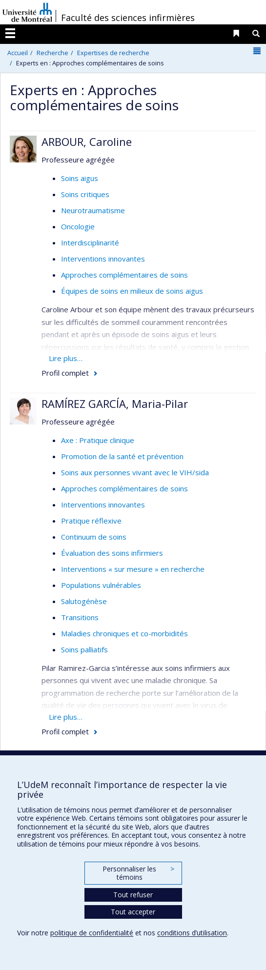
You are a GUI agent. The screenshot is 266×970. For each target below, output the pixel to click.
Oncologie (78, 226)
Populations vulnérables (101, 585)
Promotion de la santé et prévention (122, 456)
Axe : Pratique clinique (97, 440)
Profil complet (65, 373)
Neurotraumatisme (93, 210)
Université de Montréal (27, 12)
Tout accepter (133, 911)
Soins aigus (79, 178)
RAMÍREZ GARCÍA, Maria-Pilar (114, 403)
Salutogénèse (84, 601)
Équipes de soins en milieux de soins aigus (132, 291)
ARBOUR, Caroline (86, 141)
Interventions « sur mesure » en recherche (133, 569)
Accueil (17, 52)
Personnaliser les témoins (138, 873)
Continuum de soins (93, 537)
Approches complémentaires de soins (124, 275)
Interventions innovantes (103, 258)
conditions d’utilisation (192, 932)
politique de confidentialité (91, 932)
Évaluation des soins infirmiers (112, 553)
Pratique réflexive (91, 520)
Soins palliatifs (84, 649)
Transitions (80, 617)
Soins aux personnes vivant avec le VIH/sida (135, 472)
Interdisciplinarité (90, 242)
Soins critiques (85, 194)
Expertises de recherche (113, 52)
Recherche (52, 52)
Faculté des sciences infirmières (128, 17)
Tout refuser (133, 894)
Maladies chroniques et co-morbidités (124, 633)
